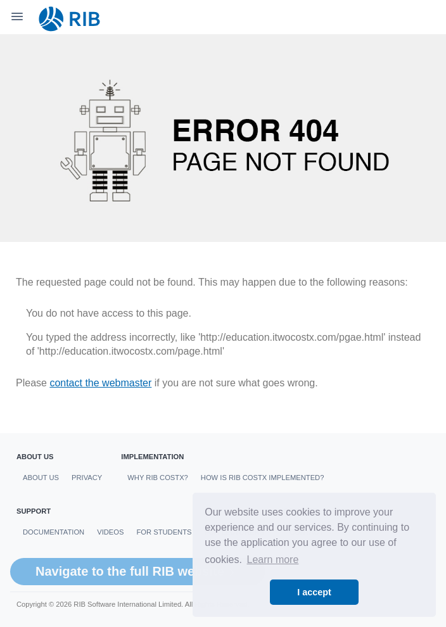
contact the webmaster (100, 382)
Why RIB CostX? (157, 477)
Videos (110, 532)
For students (163, 532)
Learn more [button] (273, 559)
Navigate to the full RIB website (137, 572)
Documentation (53, 532)
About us (41, 477)
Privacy (87, 477)
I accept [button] (314, 592)
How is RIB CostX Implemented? (262, 477)
